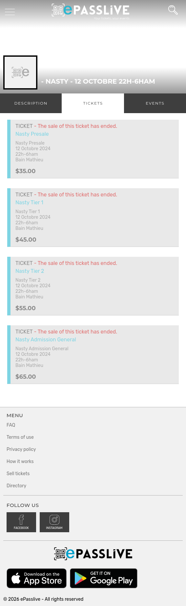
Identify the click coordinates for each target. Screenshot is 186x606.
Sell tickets (18, 473)
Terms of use (20, 437)
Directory (16, 486)
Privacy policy (21, 449)
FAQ (11, 425)
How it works (20, 461)
